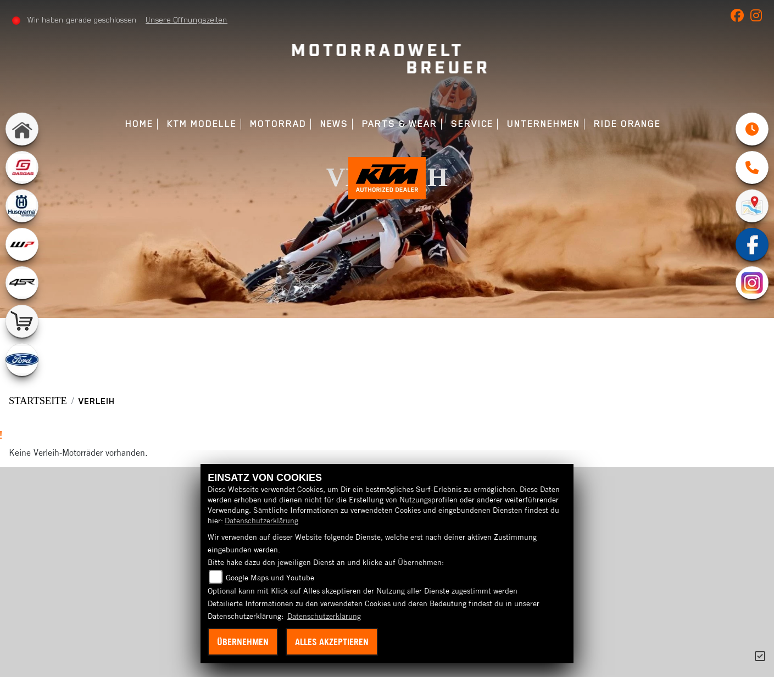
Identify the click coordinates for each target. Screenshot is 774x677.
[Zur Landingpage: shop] (21, 321)
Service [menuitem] (472, 124)
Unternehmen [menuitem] (543, 124)
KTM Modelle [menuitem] (202, 124)
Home (139, 124)
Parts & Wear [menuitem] (399, 124)
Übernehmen (243, 641)
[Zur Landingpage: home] (21, 129)
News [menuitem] (334, 124)
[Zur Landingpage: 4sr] (21, 282)
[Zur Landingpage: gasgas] (21, 167)
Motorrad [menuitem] (278, 124)
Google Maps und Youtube (270, 578)
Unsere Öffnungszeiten (187, 19)
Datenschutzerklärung (261, 520)
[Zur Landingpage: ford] (21, 359)
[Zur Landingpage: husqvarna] (21, 205)
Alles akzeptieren (332, 641)
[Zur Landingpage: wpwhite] (21, 244)
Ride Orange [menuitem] (627, 124)
